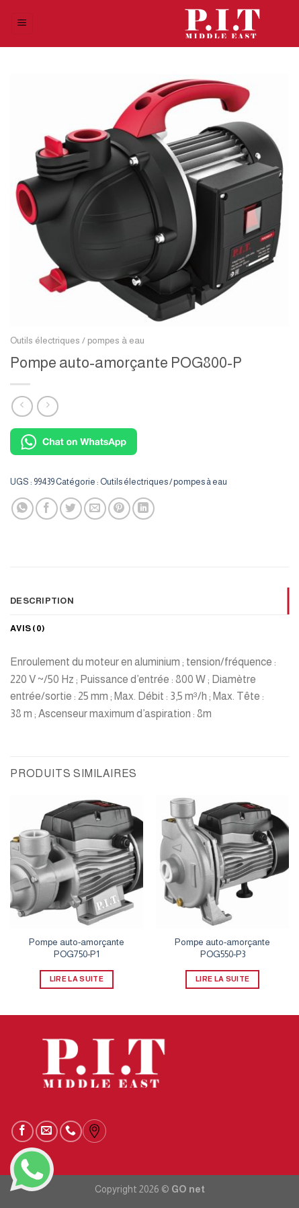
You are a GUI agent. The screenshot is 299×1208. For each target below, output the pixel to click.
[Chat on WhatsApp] (73, 440)
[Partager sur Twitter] (71, 508)
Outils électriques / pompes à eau (77, 340)
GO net (188, 1189)
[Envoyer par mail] (95, 508)
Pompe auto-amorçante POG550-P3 (222, 948)
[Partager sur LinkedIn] (143, 508)
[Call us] (71, 1132)
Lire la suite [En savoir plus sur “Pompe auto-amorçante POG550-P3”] (222, 979)
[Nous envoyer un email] (47, 1132)
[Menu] (22, 24)
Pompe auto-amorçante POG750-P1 (76, 948)
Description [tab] (42, 601)
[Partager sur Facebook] (47, 508)
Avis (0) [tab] (27, 628)
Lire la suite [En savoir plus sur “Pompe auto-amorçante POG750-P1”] (76, 979)
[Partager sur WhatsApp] (22, 508)
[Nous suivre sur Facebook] (22, 1132)
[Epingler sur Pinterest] (119, 508)
